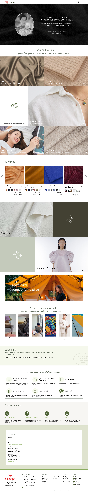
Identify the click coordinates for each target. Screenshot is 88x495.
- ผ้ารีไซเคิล (26, 481)
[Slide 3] (37, 40)
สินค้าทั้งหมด (22, 2)
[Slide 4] (44, 40)
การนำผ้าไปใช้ (40, 2)
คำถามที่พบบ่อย (66, 481)
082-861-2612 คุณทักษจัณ (14, 451)
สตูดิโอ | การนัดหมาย (57, 477)
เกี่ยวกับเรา (60, 2)
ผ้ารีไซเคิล (44, 481)
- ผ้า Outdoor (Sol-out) (29, 482)
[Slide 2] (30, 40)
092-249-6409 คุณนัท (13, 450)
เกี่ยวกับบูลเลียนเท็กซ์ (67, 477)
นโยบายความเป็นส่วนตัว (58, 491)
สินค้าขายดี (44, 480)
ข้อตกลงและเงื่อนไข (67, 491)
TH (81, 2)
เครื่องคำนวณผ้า (56, 480)
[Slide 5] (51, 40)
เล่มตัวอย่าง (44, 483)
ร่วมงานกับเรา (66, 480)
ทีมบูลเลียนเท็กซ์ (66, 478)
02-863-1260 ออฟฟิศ (13, 448)
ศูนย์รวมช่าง (55, 478)
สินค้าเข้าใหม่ (45, 478)
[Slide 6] (57, 40)
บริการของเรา (69, 2)
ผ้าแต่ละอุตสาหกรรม (50, 2)
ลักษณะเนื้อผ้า (31, 2)
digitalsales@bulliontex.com (15, 444)
